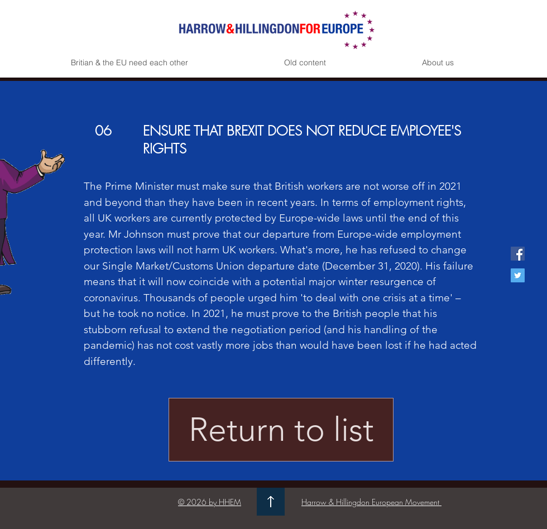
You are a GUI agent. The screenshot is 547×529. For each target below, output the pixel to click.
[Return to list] (281, 429)
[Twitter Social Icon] (518, 275)
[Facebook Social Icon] (518, 254)
